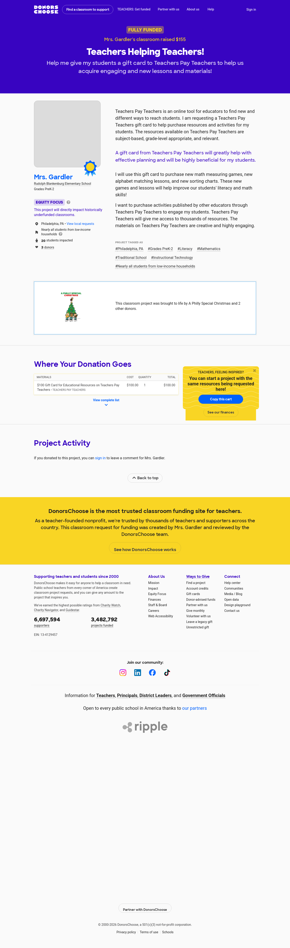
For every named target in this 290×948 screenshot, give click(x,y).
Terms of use (149, 930)
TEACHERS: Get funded (133, 9)
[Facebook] (152, 672)
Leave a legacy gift (199, 622)
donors (47, 247)
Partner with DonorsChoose (145, 906)
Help (211, 9)
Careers (153, 611)
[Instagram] (122, 672)
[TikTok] (167, 672)
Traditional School (132, 257)
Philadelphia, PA (130, 249)
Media (228, 594)
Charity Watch (110, 605)
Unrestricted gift (197, 627)
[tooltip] (68, 202)
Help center (232, 583)
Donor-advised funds (200, 599)
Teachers (105, 695)
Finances (154, 599)
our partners (194, 708)
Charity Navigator (46, 610)
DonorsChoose (46, 9)
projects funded (116, 621)
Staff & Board (157, 605)
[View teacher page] (67, 134)
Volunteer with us (198, 616)
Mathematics (209, 249)
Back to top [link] (145, 478)
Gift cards (193, 594)
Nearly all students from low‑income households (156, 266)
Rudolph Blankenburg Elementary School (62, 183)
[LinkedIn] (137, 672)
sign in (100, 458)
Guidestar (72, 610)
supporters (59, 621)
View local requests (80, 224)
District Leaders (156, 695)
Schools (168, 930)
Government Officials (203, 695)
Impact (153, 588)
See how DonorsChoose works (145, 548)
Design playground (237, 605)
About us (193, 9)
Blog (239, 594)
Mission (153, 583)
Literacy (186, 249)
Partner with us (168, 9)
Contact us (231, 611)
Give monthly (195, 611)
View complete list (106, 402)
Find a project (195, 583)
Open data (231, 599)
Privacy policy (126, 930)
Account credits (197, 588)
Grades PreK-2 (161, 249)
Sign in (251, 9)
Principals (127, 695)
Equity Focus (157, 594)
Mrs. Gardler (53, 177)
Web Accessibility (160, 616)
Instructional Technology (173, 257)
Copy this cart (221, 399)
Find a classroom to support (87, 9)
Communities (233, 588)
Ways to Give (198, 576)
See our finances (221, 412)
